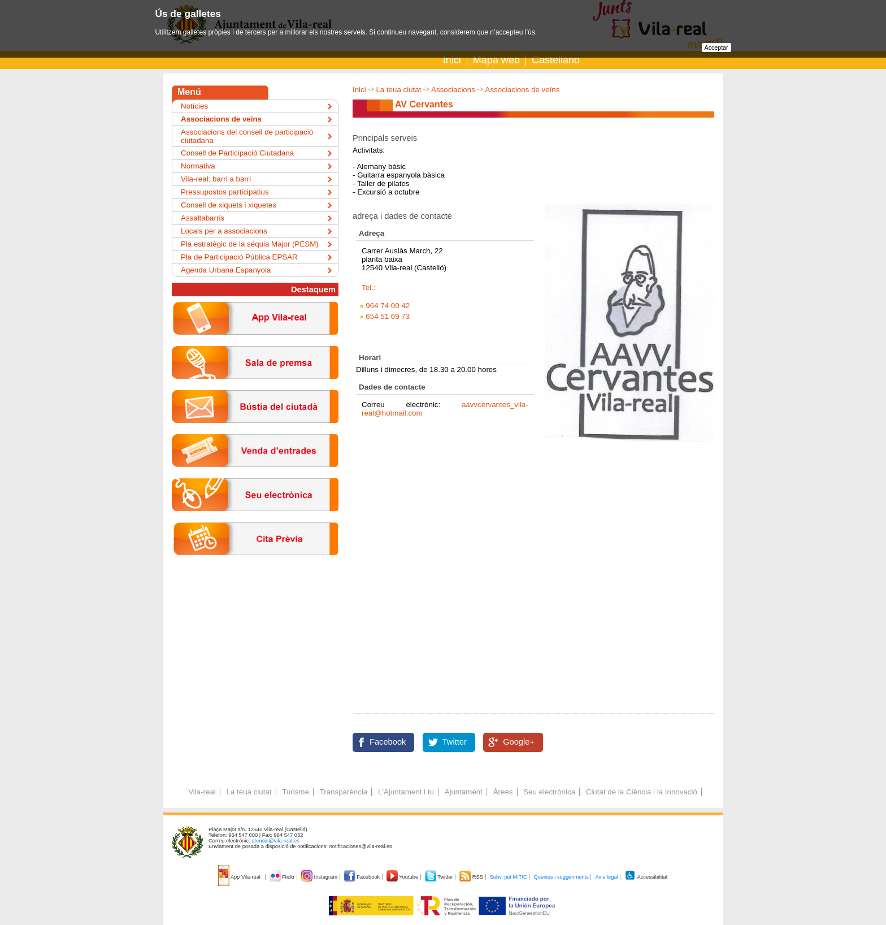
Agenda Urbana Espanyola (226, 270)
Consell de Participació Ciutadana (237, 153)
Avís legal (606, 877)
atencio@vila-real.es (275, 841)
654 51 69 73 (388, 316)
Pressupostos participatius (225, 192)
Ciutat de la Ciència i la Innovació (641, 792)
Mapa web (496, 60)
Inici (452, 60)
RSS (471, 877)
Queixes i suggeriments (560, 877)
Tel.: (368, 287)
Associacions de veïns (522, 89)
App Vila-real (240, 877)
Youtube (403, 877)
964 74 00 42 (388, 305)
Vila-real (202, 792)
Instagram (320, 877)
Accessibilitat (645, 877)
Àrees (503, 792)
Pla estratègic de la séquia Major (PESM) (250, 244)
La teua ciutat (398, 89)
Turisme (295, 792)
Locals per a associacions (224, 231)
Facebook (388, 741)
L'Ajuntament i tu (406, 792)
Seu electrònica (549, 792)
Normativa (198, 166)
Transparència (344, 792)
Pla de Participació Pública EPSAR (239, 257)
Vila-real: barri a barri (216, 179)
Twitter (454, 741)
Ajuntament (464, 792)
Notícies (194, 106)
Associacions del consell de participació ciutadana (247, 136)
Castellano (556, 60)
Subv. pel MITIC (508, 877)
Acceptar (716, 47)
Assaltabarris (202, 218)
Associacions (453, 89)
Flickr (283, 877)
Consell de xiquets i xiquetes (228, 205)
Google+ (519, 741)
